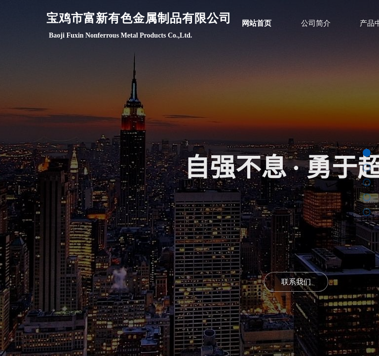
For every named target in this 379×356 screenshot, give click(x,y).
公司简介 (316, 23)
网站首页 (256, 23)
